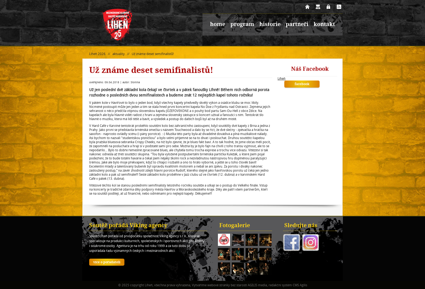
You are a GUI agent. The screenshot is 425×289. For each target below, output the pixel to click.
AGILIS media (257, 285)
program (242, 24)
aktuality (118, 54)
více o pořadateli (106, 262)
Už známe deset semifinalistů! (153, 54)
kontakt (324, 24)
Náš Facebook (310, 69)
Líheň (281, 78)
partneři (297, 24)
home (217, 24)
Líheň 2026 (97, 54)
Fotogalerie (234, 226)
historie (270, 24)
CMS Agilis (300, 285)
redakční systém (280, 285)
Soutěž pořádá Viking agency (128, 226)
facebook (302, 84)
